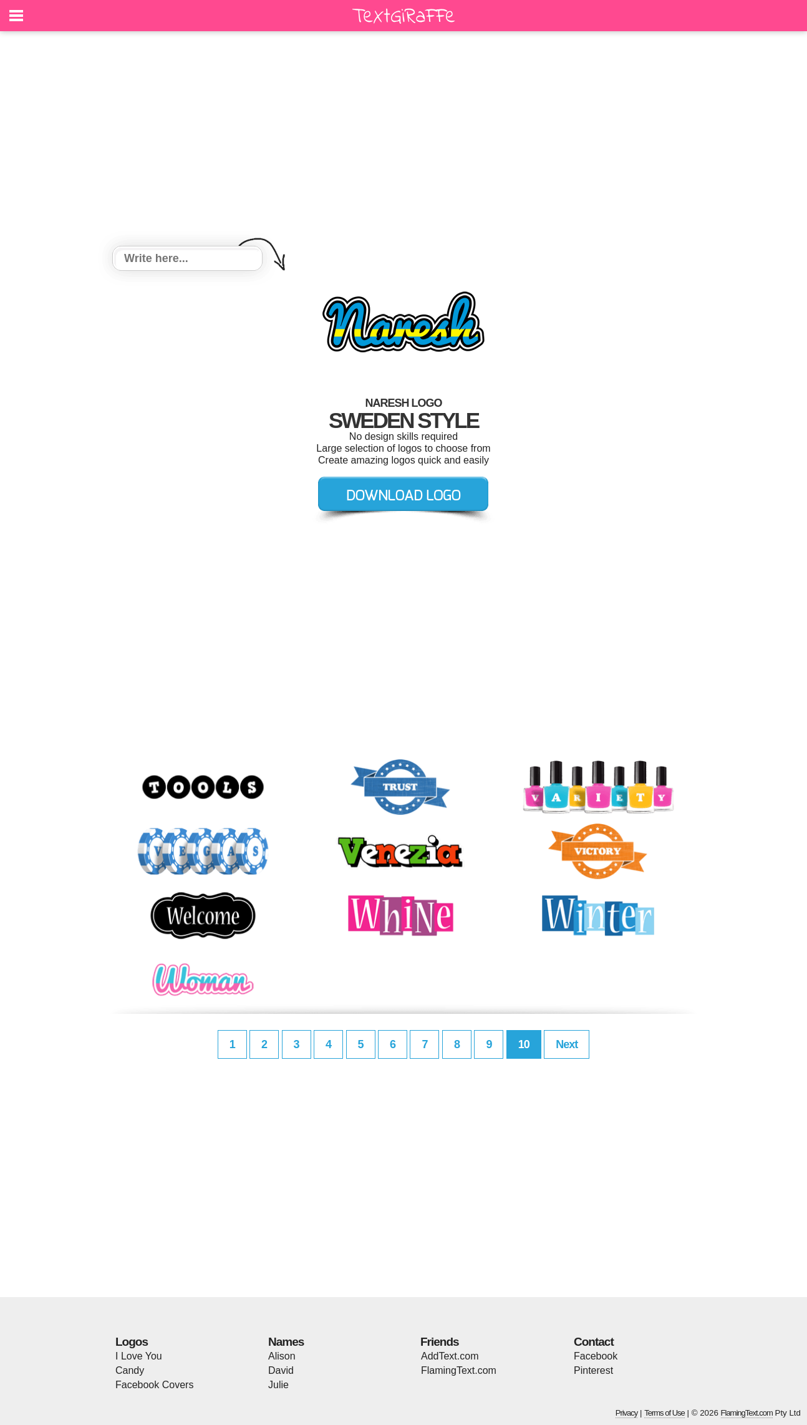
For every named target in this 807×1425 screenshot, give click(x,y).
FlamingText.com (458, 1370)
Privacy (627, 1413)
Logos (131, 1341)
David (281, 1370)
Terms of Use (664, 1413)
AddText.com (449, 1356)
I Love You (138, 1356)
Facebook (595, 1356)
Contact (594, 1341)
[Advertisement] (403, 140)
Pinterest (593, 1370)
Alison (282, 1356)
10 (523, 1044)
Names (286, 1341)
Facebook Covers (154, 1384)
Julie (278, 1384)
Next (566, 1044)
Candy (129, 1370)
